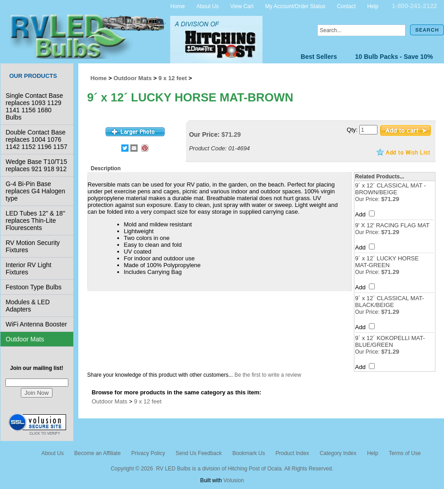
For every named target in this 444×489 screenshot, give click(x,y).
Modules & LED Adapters (28, 305)
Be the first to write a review (267, 375)
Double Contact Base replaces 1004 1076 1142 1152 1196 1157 (36, 139)
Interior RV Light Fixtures (29, 268)
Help (372, 6)
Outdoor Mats (25, 339)
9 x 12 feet (172, 78)
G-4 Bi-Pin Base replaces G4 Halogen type (36, 191)
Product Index (292, 453)
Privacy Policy (148, 453)
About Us (207, 6)
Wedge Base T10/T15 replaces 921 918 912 (36, 165)
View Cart (242, 6)
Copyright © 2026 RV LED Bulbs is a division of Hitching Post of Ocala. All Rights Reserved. (221, 468)
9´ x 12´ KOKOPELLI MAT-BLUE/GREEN (390, 341)
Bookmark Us (248, 453)
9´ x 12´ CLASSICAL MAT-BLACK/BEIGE (389, 301)
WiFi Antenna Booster (36, 324)
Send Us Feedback (199, 453)
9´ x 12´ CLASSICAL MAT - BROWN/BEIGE (390, 189)
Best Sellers (319, 56)
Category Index (338, 453)
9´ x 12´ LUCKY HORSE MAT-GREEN (387, 261)
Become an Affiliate (97, 453)
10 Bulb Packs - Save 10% (394, 56)
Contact (346, 6)
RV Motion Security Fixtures (33, 246)
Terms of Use (405, 453)
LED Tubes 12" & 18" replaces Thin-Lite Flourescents (35, 220)
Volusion (233, 480)
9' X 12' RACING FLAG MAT (392, 225)
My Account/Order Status (295, 6)
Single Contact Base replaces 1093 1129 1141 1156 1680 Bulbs (34, 106)
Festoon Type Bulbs (34, 287)
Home (178, 6)
